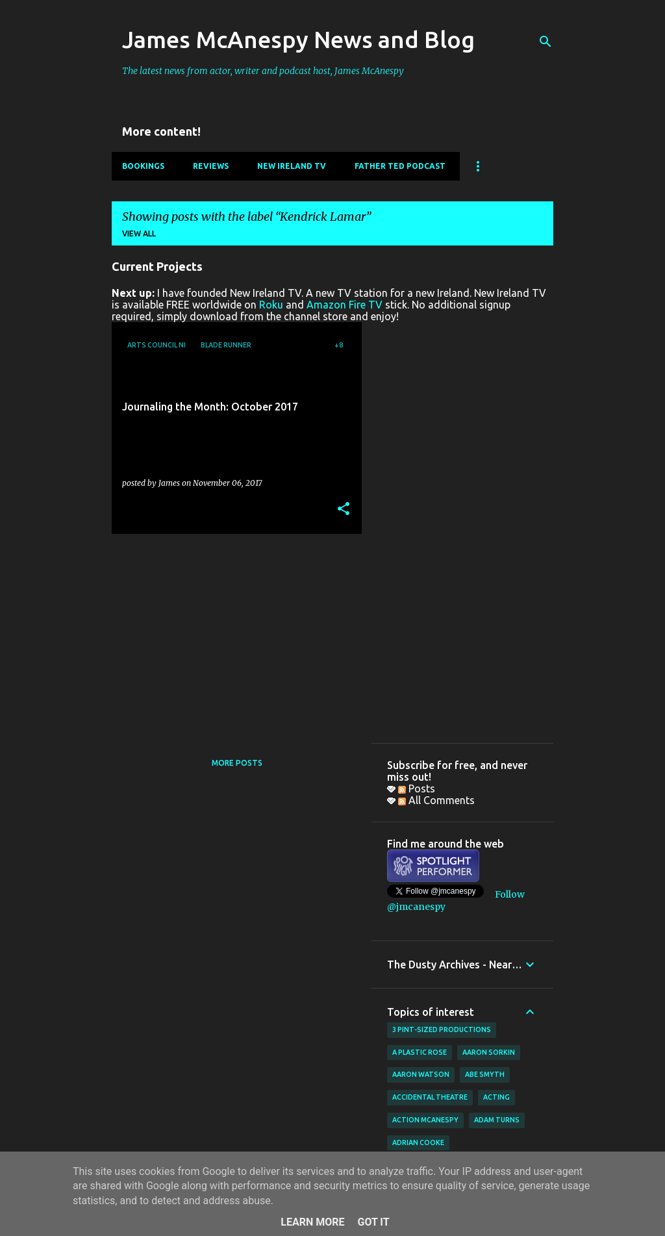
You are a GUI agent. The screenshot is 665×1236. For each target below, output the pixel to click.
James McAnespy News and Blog (298, 39)
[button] (343, 509)
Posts (416, 788)
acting (496, 1097)
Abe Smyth (485, 1074)
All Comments (436, 800)
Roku (271, 304)
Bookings (143, 166)
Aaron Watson (420, 1074)
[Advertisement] (232, 634)
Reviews (211, 166)
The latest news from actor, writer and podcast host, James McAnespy (263, 71)
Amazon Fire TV (345, 304)
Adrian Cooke (418, 1142)
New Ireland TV (291, 166)
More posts (237, 763)
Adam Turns (497, 1120)
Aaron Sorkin (488, 1052)
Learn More (312, 1222)
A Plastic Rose (419, 1052)
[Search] (545, 41)
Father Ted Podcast (400, 166)
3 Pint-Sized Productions (441, 1029)
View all (139, 233)
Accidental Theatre (430, 1097)
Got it (373, 1222)
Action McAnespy (425, 1120)
